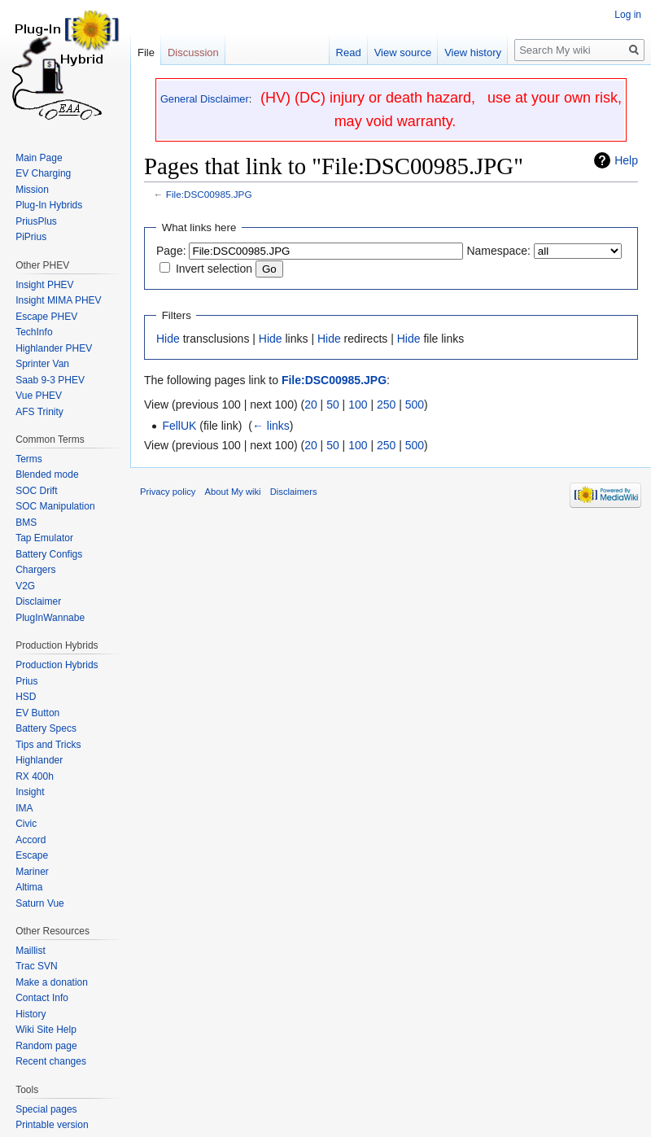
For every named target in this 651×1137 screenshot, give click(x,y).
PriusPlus (36, 221)
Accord (30, 840)
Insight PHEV (44, 285)
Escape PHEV (46, 316)
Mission (32, 189)
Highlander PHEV (53, 348)
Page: (171, 250)
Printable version (51, 1124)
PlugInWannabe (50, 617)
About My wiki (233, 491)
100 (357, 404)
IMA (24, 808)
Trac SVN (36, 966)
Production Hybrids (56, 665)
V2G (25, 586)
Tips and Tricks (48, 744)
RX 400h (34, 776)
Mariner (32, 871)
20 (310, 404)
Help (626, 160)
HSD (25, 696)
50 (332, 404)
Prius (26, 681)
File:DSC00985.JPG (209, 194)
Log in (627, 14)
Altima (28, 887)
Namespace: (498, 250)
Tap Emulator (44, 538)
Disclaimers (293, 491)
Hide (168, 338)
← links (271, 425)
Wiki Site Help (45, 1029)
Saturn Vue (39, 903)
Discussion (193, 52)
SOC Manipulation (54, 506)
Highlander (39, 760)
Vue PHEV (38, 395)
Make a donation (51, 982)
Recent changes (50, 1061)
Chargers (35, 569)
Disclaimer (38, 601)
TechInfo (33, 332)
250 (386, 404)
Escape (31, 855)
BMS (26, 522)
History (30, 1014)
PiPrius (30, 237)
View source (403, 52)
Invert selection (214, 268)
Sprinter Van (42, 364)
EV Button (37, 713)
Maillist (30, 950)
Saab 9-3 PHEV (50, 380)
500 (414, 404)
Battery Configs (48, 554)
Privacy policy (167, 491)
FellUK (179, 425)
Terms (28, 459)
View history (472, 52)
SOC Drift (36, 490)
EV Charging (43, 173)
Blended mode (46, 474)
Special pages (45, 1109)
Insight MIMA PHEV (58, 300)
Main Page (38, 158)
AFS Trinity (39, 412)
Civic (26, 823)
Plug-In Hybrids (48, 205)
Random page (45, 1046)
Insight (29, 792)
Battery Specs (45, 728)
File (146, 52)
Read (348, 52)
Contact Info (41, 998)
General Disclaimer (204, 99)
